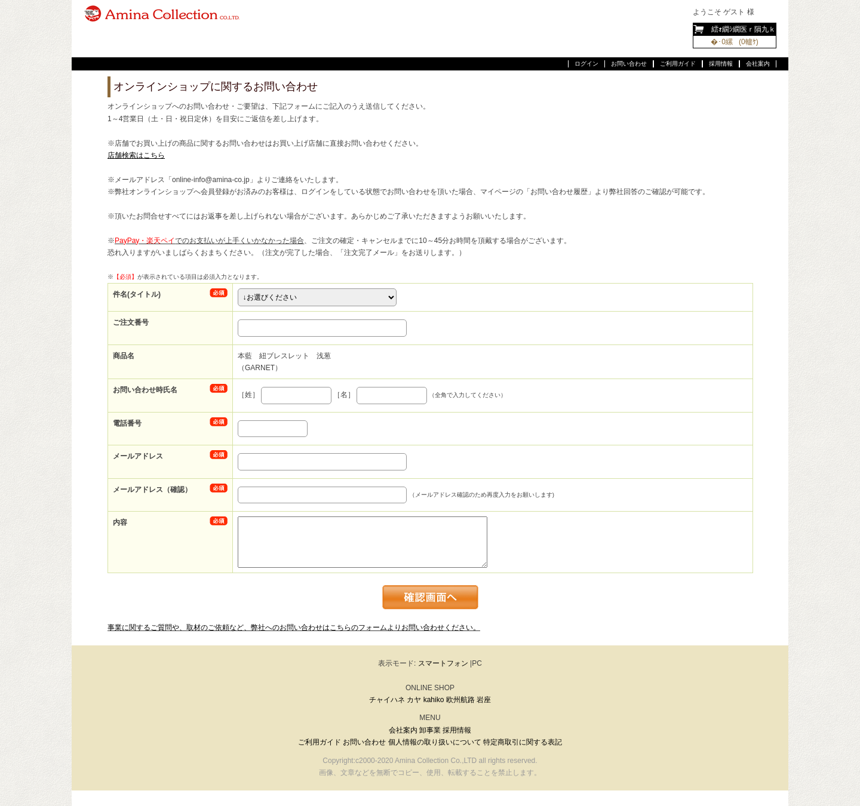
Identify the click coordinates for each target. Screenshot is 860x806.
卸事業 (430, 730)
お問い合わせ (629, 63)
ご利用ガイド (678, 63)
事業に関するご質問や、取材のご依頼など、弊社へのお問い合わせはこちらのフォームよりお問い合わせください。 (294, 627)
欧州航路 (460, 700)
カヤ (414, 700)
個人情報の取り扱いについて (434, 742)
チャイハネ (387, 700)
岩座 (484, 700)
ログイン (586, 63)
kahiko (433, 700)
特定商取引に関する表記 (522, 742)
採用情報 (721, 63)
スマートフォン (443, 663)
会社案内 (758, 63)
